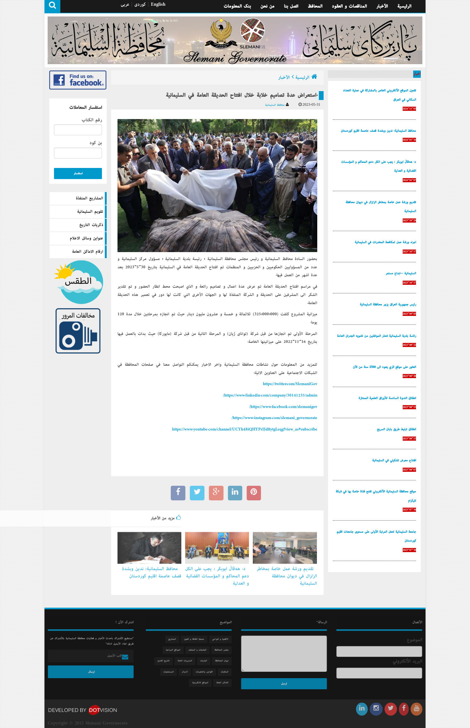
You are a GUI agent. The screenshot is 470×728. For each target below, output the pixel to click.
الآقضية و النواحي (223, 639)
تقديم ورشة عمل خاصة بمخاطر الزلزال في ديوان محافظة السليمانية (287, 573)
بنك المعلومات (237, 6)
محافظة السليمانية (277, 105)
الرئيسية (404, 6)
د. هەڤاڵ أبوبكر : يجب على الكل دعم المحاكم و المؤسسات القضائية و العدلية (217, 573)
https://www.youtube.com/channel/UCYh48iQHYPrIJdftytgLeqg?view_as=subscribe (244, 429)
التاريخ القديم (166, 661)
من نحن (267, 6)
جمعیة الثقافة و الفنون (197, 639)
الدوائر (188, 672)
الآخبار (382, 6)
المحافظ (315, 6)
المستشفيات (171, 672)
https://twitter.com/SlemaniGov (290, 384)
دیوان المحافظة (224, 661)
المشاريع (175, 639)
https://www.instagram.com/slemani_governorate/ (274, 418)
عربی (125, 4)
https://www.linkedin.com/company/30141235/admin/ (270, 395)
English (158, 4)
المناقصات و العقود (349, 6)
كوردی (140, 4)
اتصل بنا (291, 6)
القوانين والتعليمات (207, 672)
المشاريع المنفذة (89, 198)
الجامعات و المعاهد (200, 650)
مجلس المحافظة (224, 650)
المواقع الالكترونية (203, 683)
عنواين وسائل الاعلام (86, 238)
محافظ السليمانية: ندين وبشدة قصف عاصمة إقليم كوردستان (151, 570)
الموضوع (417, 640)
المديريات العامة (187, 661)
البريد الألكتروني (410, 661)
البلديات (206, 661)
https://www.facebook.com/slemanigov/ (283, 407)
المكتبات (227, 672)
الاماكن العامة (225, 683)
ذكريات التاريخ (91, 225)
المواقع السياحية (176, 650)
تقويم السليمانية (90, 212)
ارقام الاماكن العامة (87, 252)
